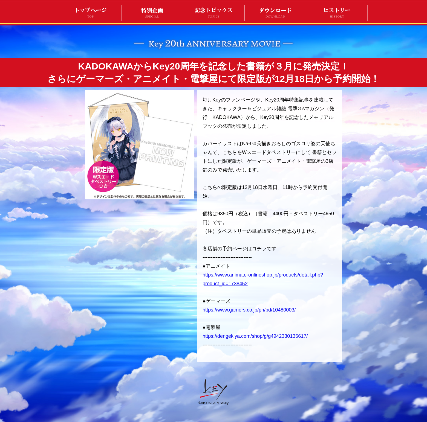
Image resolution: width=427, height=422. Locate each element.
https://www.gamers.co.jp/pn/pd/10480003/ (249, 310)
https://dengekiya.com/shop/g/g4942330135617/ (255, 336)
